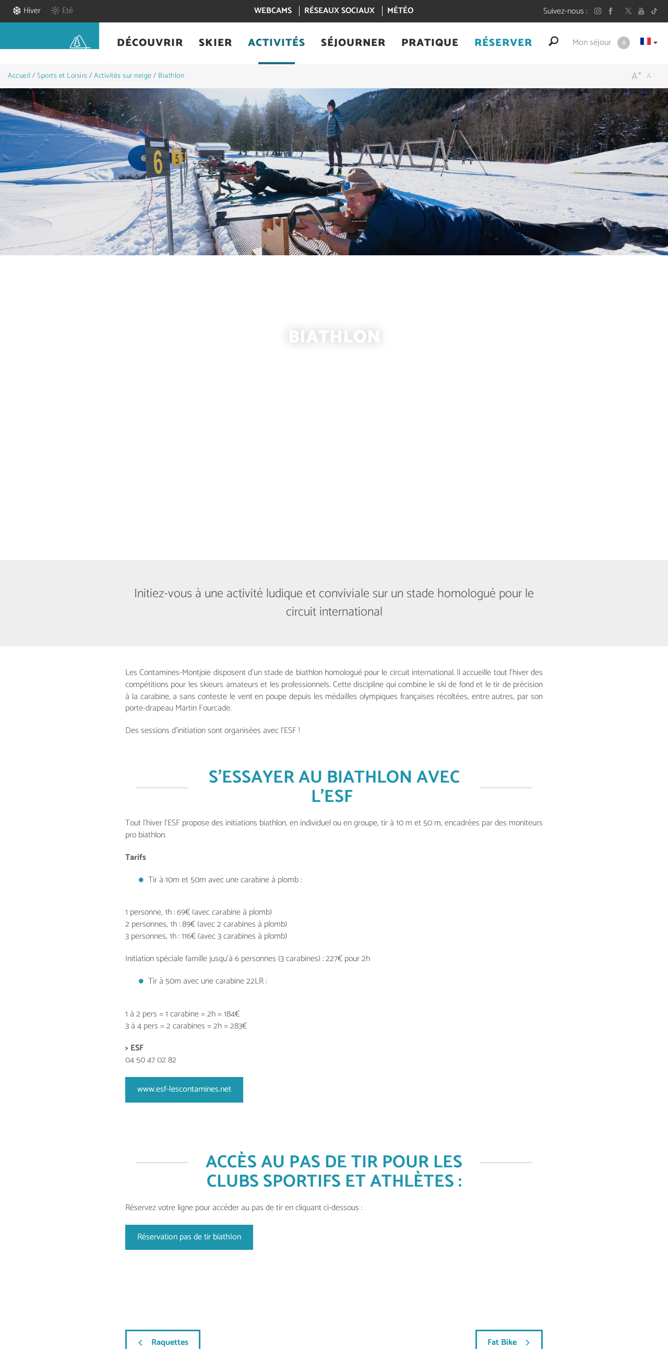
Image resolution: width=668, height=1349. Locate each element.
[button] (150, 43)
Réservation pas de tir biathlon (189, 1237)
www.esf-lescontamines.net (184, 1089)
